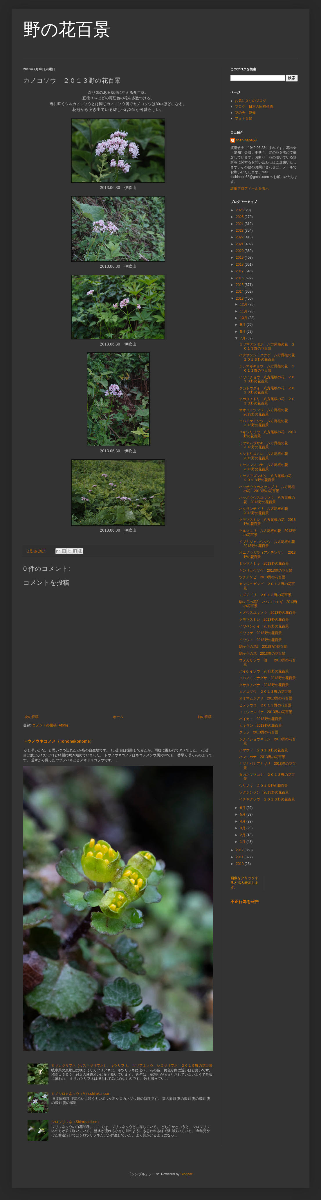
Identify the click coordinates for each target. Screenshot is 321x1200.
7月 (243, 338)
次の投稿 (32, 717)
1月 (243, 842)
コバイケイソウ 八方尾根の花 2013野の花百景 (265, 423)
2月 (243, 835)
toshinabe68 (246, 140)
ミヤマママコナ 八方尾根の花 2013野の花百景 (265, 467)
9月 (243, 325)
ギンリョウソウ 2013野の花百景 (265, 570)
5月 (243, 814)
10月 (244, 318)
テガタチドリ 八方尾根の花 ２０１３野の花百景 (267, 401)
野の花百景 (67, 29)
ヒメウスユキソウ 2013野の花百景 (267, 613)
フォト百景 (243, 118)
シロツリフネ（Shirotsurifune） (76, 1122)
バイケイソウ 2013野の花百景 (264, 671)
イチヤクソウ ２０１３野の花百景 (267, 799)
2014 (240, 291)
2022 (240, 237)
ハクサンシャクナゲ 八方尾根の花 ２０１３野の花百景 (268, 357)
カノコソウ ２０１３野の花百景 (265, 692)
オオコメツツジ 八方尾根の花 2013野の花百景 (265, 412)
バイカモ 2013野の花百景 (260, 719)
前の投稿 (205, 717)
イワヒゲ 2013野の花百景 (260, 633)
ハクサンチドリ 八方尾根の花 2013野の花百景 (265, 511)
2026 (240, 210)
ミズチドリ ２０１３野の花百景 (265, 595)
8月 (243, 332)
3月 (243, 828)
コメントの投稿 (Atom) (50, 725)
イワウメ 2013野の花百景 (260, 640)
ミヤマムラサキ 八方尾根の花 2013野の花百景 (265, 445)
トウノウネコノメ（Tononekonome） (58, 741)
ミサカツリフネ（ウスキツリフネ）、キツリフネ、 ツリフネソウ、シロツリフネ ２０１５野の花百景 (131, 1066)
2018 (240, 264)
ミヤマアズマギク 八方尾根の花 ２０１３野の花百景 (267, 478)
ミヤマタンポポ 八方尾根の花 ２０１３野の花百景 (267, 346)
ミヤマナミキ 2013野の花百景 (264, 564)
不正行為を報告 (244, 901)
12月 (244, 304)
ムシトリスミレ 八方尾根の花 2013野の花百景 (265, 456)
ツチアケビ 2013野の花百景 (262, 577)
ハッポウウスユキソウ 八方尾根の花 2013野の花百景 (267, 500)
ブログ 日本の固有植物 (254, 107)
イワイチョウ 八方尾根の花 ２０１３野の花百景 (267, 379)
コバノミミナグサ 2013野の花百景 (267, 678)
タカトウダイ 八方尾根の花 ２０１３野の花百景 (267, 390)
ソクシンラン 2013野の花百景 (264, 792)
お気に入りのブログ (250, 101)
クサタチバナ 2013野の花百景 (264, 685)
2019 (240, 258)
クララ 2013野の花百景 (258, 732)
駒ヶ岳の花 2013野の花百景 (262, 654)
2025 (240, 217)
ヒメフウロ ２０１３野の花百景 (265, 705)
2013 (240, 298)
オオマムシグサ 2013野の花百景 (265, 698)
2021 (240, 244)
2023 (240, 231)
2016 (240, 278)
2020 (240, 251)
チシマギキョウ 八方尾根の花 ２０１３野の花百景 (267, 368)
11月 (244, 311)
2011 (240, 857)
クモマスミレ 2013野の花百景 (264, 620)
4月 (243, 821)
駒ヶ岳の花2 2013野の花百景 (263, 647)
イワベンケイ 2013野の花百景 (264, 626)
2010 (240, 864)
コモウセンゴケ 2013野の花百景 (265, 712)
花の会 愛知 (245, 113)
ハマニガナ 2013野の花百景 (262, 757)
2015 (240, 285)
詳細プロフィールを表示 (249, 188)
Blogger (186, 1174)
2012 (240, 850)
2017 (240, 271)
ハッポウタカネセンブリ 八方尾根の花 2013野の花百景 (267, 489)
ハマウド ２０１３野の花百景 (263, 750)
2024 (240, 224)
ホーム (118, 717)
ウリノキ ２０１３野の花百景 (263, 786)
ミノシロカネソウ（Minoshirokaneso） (82, 1094)
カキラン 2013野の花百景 (260, 726)
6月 (243, 808)
